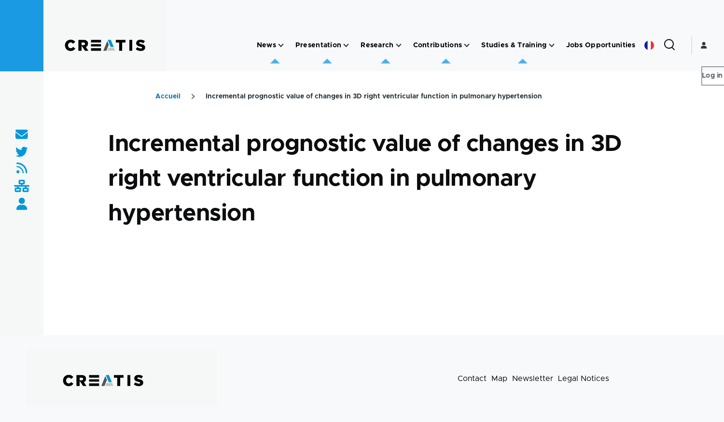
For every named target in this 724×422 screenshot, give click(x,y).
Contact (472, 378)
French (649, 45)
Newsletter (532, 378)
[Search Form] (669, 45)
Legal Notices (583, 378)
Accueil (168, 96)
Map (499, 378)
